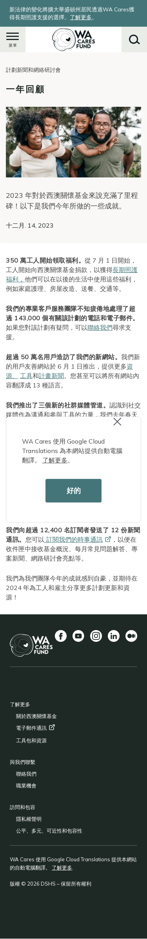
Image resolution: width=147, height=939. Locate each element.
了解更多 (54, 460)
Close (120, 426)
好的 (74, 490)
